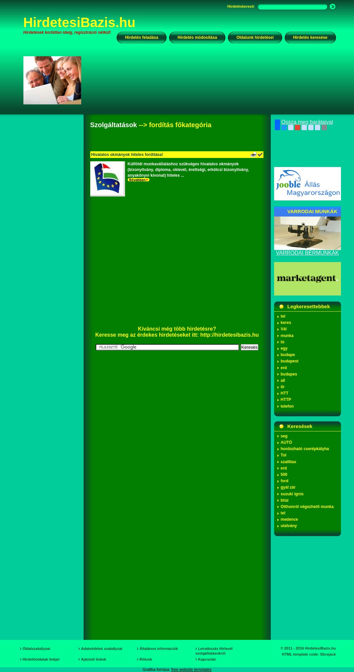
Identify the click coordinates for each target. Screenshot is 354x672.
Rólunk (146, 659)
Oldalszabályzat (36, 649)
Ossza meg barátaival (304, 122)
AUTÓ (286, 442)
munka (287, 335)
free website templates (191, 669)
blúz (285, 500)
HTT (284, 393)
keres (286, 322)
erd (284, 367)
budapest (290, 361)
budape (288, 354)
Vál (284, 329)
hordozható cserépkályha (305, 448)
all (283, 380)
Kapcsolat (207, 659)
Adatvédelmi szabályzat (102, 649)
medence (289, 519)
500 (284, 474)
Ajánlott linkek (93, 659)
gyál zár (288, 487)
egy (284, 348)
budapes (289, 374)
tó (282, 342)
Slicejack (328, 654)
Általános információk (159, 649)
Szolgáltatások (113, 125)
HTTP (286, 399)
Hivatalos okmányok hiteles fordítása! (127, 154)
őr (283, 387)
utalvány (289, 525)
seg (284, 436)
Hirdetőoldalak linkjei (41, 659)
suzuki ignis (292, 494)
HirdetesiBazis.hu (79, 22)
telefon (287, 406)
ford (284, 481)
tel (283, 316)
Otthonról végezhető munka (307, 506)
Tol (283, 455)
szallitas (289, 461)
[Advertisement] (213, 80)
